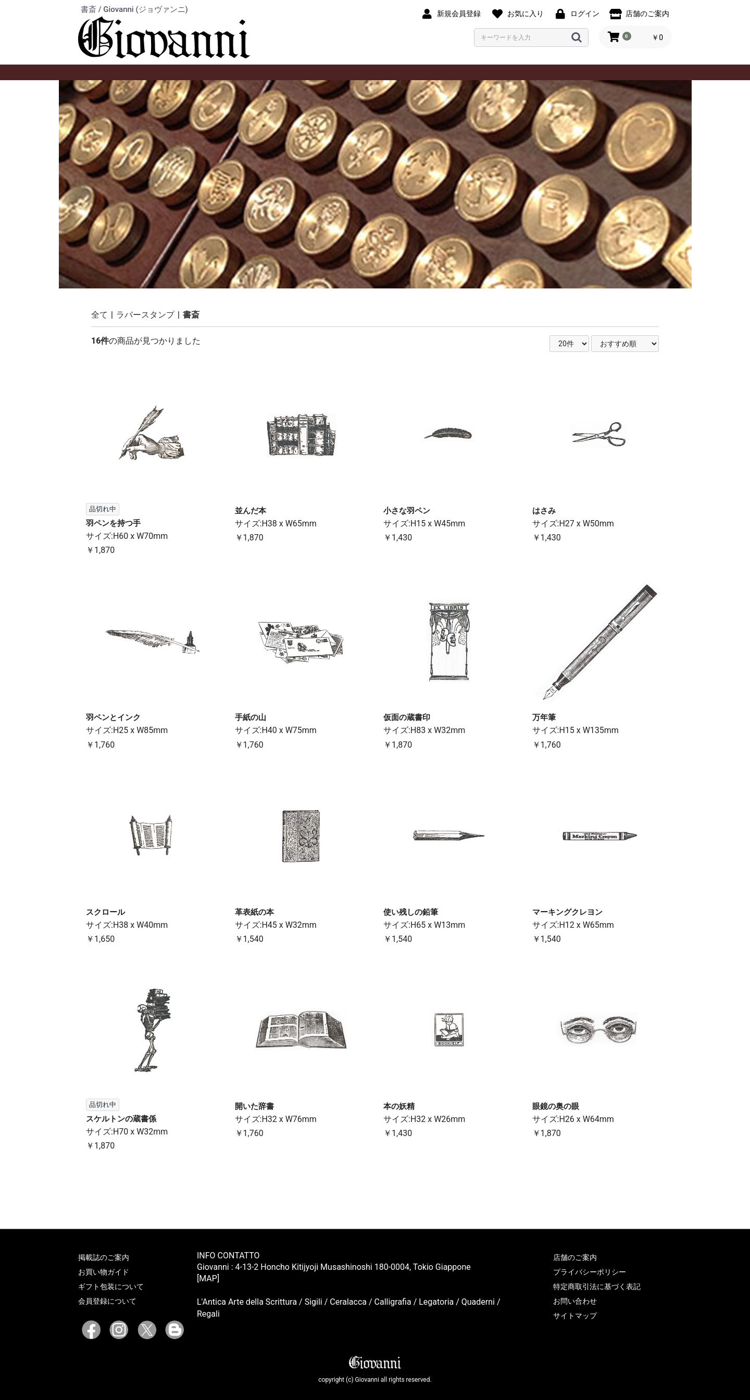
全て (99, 315)
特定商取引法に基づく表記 (597, 1286)
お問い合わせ (575, 1301)
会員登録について (107, 1301)
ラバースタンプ (145, 315)
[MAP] (208, 1278)
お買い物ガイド (103, 1272)
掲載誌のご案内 (103, 1257)
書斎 (191, 315)
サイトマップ (575, 1315)
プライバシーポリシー (589, 1272)
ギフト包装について (111, 1286)
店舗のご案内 (575, 1257)
